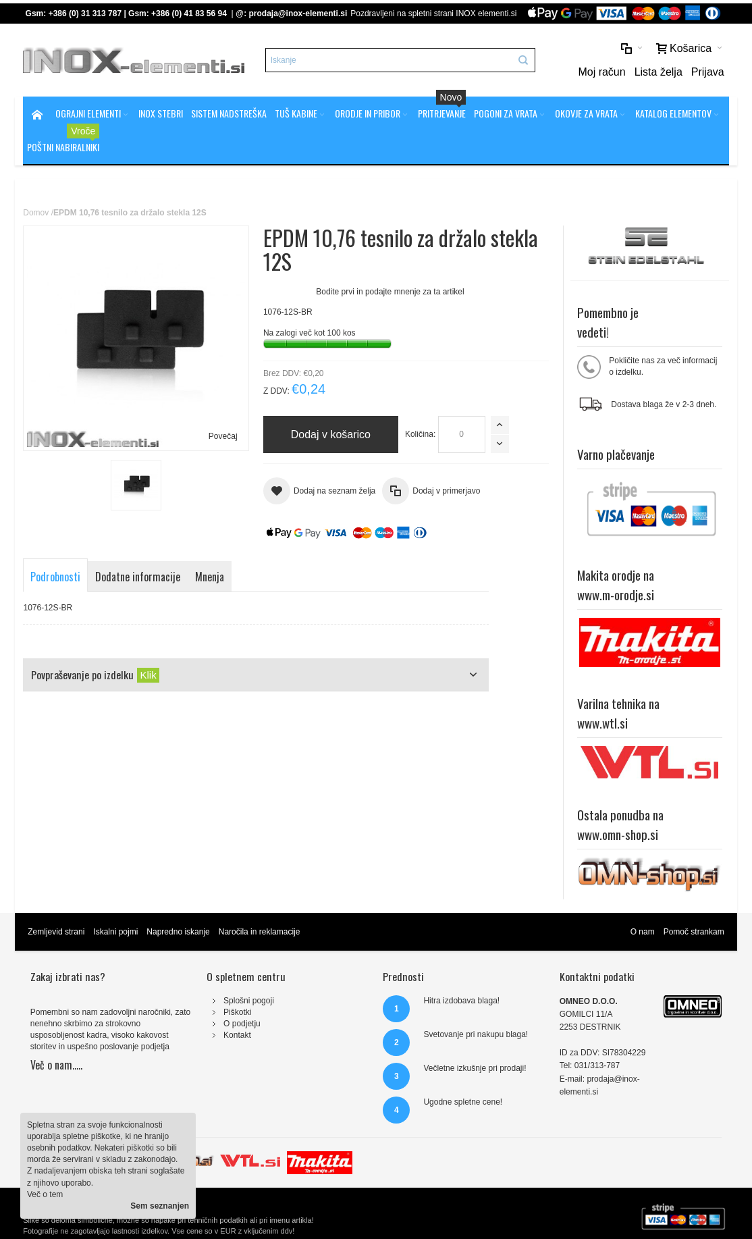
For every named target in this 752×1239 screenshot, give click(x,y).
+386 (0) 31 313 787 (85, 13)
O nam (642, 932)
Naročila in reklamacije (259, 932)
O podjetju (242, 1023)
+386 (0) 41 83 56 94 (189, 13)
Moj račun (601, 72)
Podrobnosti (55, 577)
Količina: (420, 434)
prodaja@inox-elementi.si (298, 13)
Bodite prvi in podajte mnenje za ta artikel (390, 291)
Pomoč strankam (694, 932)
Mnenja (209, 577)
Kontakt (237, 1035)
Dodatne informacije (137, 577)
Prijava (707, 72)
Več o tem (45, 1194)
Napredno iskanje (177, 932)
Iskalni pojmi (115, 932)
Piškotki (237, 1012)
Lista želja (658, 72)
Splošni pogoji (248, 1000)
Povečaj (223, 436)
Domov (36, 212)
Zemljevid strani (56, 932)
